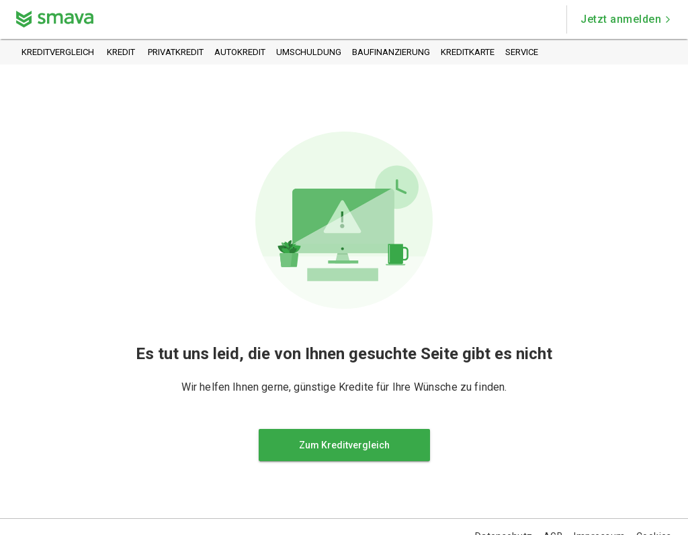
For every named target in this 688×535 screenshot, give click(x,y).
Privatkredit (175, 52)
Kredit (120, 52)
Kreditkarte (467, 52)
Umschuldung (309, 52)
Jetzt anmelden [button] (626, 19)
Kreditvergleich (57, 52)
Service (522, 52)
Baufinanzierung (391, 52)
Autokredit (240, 52)
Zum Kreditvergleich (344, 445)
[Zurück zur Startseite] (54, 19)
